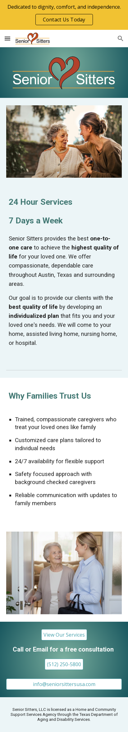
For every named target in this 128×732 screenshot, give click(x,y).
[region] (64, 15)
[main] (64, 211)
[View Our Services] (64, 634)
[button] (7, 38)
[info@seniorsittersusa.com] (64, 684)
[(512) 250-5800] (64, 664)
